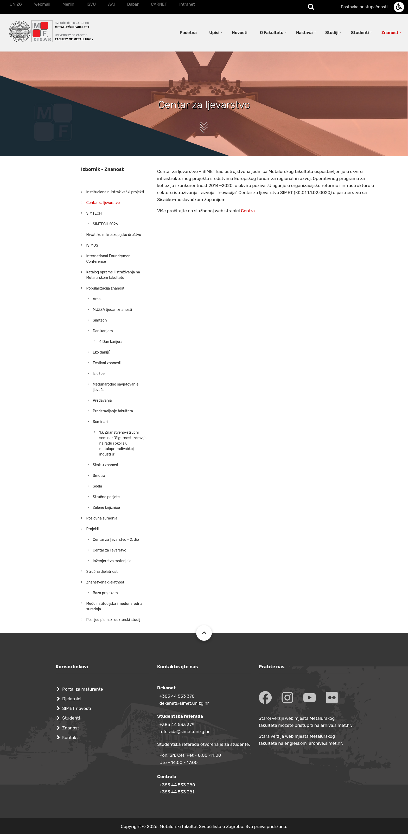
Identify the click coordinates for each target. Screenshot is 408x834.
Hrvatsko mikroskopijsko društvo (113, 235)
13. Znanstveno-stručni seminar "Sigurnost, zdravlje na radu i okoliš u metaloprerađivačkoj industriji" (123, 443)
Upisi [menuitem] (214, 32)
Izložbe (99, 373)
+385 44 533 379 (176, 724)
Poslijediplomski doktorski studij (113, 620)
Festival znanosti (107, 363)
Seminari (100, 422)
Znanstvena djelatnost (105, 582)
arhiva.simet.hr (336, 725)
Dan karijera (103, 331)
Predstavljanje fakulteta (113, 411)
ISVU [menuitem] (91, 4)
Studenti (71, 718)
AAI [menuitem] (111, 4)
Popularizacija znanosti (105, 288)
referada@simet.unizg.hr (184, 731)
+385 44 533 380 (177, 784)
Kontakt (70, 737)
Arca (97, 299)
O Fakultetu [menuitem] (272, 32)
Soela (97, 486)
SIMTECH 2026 (105, 224)
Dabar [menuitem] (132, 4)
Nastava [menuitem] (304, 32)
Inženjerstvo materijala (112, 561)
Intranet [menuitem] (187, 4)
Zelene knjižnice (106, 507)
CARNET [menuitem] (159, 4)
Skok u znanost (105, 465)
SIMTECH (94, 213)
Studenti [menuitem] (360, 32)
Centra (248, 210)
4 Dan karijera (111, 341)
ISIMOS (92, 245)
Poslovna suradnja (101, 518)
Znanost (70, 727)
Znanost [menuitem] (389, 32)
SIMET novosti (76, 708)
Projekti (92, 529)
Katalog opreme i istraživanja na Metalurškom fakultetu (113, 275)
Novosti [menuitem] (239, 32)
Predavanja (102, 400)
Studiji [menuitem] (332, 32)
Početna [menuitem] (188, 32)
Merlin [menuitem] (68, 4)
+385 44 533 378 (176, 696)
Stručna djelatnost (102, 571)
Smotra (99, 475)
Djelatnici (71, 698)
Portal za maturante (82, 689)
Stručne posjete (106, 497)
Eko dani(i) (102, 352)
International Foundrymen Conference (108, 259)
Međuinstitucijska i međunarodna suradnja (114, 606)
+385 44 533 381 (176, 791)
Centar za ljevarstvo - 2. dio (116, 539)
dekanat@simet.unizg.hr (184, 703)
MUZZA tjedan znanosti (112, 309)
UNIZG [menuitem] (16, 4)
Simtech (100, 320)
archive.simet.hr (325, 743)
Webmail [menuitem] (42, 4)
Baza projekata (105, 593)
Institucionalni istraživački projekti (115, 192)
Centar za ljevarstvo (103, 203)
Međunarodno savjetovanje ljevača (116, 387)
